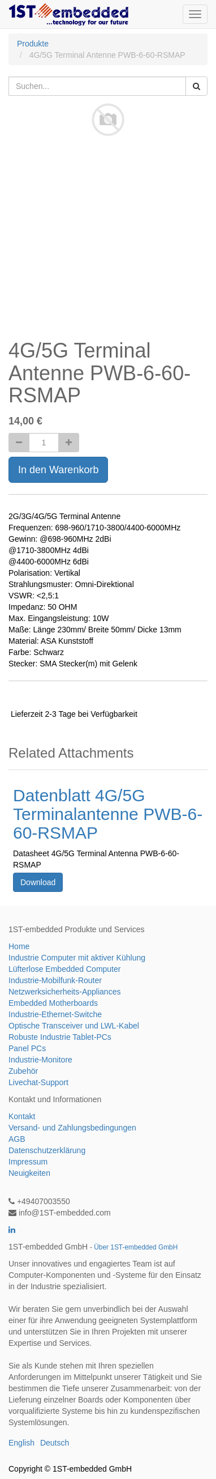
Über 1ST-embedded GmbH (136, 1247)
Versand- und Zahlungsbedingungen (72, 1127)
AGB (16, 1139)
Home (18, 946)
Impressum (27, 1161)
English (21, 1442)
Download (37, 882)
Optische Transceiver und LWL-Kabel (73, 1025)
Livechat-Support (38, 1082)
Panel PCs (27, 1048)
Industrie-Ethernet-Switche (55, 1014)
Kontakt (21, 1116)
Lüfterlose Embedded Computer (64, 969)
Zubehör (23, 1071)
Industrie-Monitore (40, 1059)
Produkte (33, 43)
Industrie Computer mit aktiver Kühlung (76, 957)
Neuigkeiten (29, 1173)
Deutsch (54, 1442)
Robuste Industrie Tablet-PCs (59, 1037)
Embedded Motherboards (53, 1003)
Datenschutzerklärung (46, 1150)
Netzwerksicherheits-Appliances (64, 991)
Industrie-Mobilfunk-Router (55, 980)
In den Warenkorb (58, 469)
